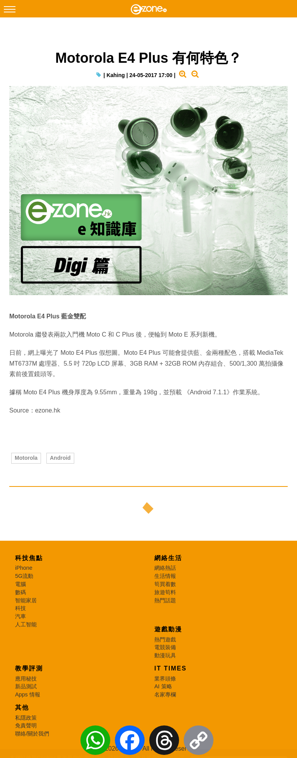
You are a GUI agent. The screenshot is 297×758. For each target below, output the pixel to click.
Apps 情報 (27, 694)
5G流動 (24, 576)
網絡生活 (168, 558)
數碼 (20, 592)
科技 (20, 608)
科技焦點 (29, 558)
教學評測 (29, 668)
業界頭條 (165, 678)
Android (60, 458)
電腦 (20, 584)
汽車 (20, 616)
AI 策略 (163, 686)
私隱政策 (26, 718)
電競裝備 (165, 647)
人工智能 (26, 624)
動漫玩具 (165, 655)
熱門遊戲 (165, 639)
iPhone (23, 568)
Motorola (26, 458)
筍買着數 (165, 584)
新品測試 (26, 686)
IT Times (170, 668)
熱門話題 (165, 600)
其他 (22, 707)
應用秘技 (26, 678)
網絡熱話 (165, 568)
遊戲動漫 (168, 629)
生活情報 (165, 576)
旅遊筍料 (165, 592)
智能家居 (26, 600)
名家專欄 (165, 694)
